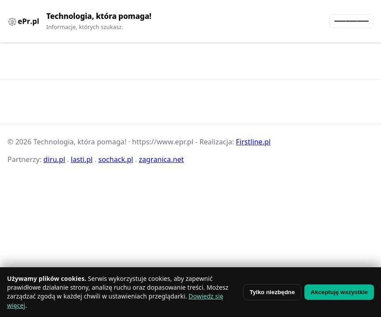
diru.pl (54, 159)
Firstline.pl (253, 142)
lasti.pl (82, 159)
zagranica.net (161, 159)
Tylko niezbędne (272, 292)
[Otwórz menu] (351, 21)
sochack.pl (115, 159)
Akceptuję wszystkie (339, 292)
